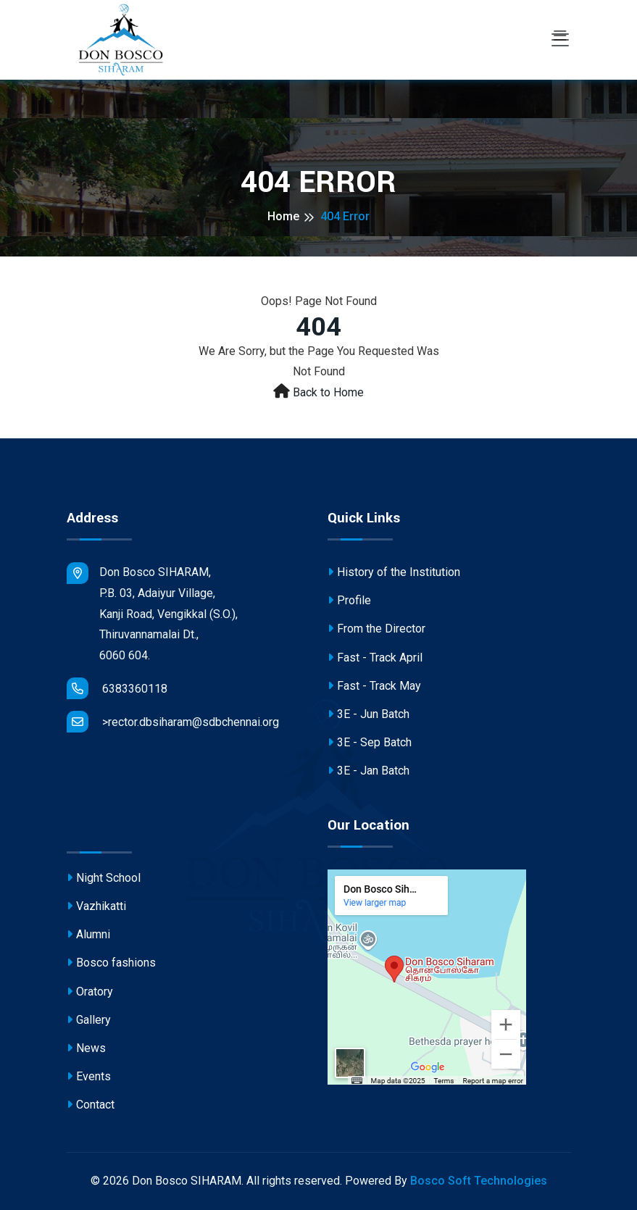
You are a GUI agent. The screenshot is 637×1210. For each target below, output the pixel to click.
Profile (349, 602)
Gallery (89, 1022)
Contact (91, 1107)
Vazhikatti (96, 908)
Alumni (88, 936)
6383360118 (117, 688)
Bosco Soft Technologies (478, 1181)
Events (89, 1078)
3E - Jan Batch (368, 773)
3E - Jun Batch (368, 716)
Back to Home (328, 392)
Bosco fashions (111, 965)
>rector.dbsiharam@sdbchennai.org (173, 722)
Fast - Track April (375, 660)
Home (283, 216)
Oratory (90, 994)
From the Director (376, 631)
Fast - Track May (374, 688)
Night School (104, 880)
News (86, 1050)
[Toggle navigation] (560, 40)
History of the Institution (394, 574)
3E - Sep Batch (370, 744)
